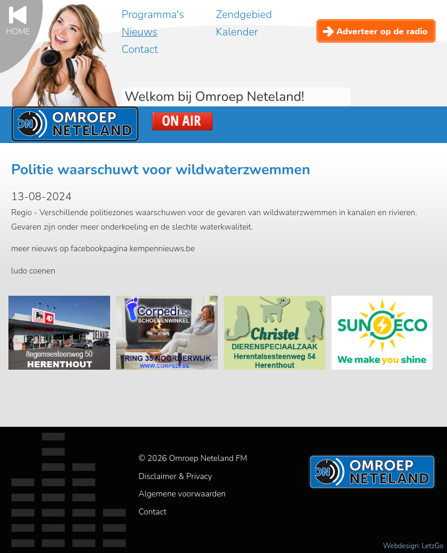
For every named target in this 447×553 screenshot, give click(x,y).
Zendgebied (244, 14)
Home (18, 31)
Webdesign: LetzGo (413, 546)
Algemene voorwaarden (182, 494)
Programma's (153, 14)
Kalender (237, 32)
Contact (140, 49)
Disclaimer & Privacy (175, 476)
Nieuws (139, 32)
